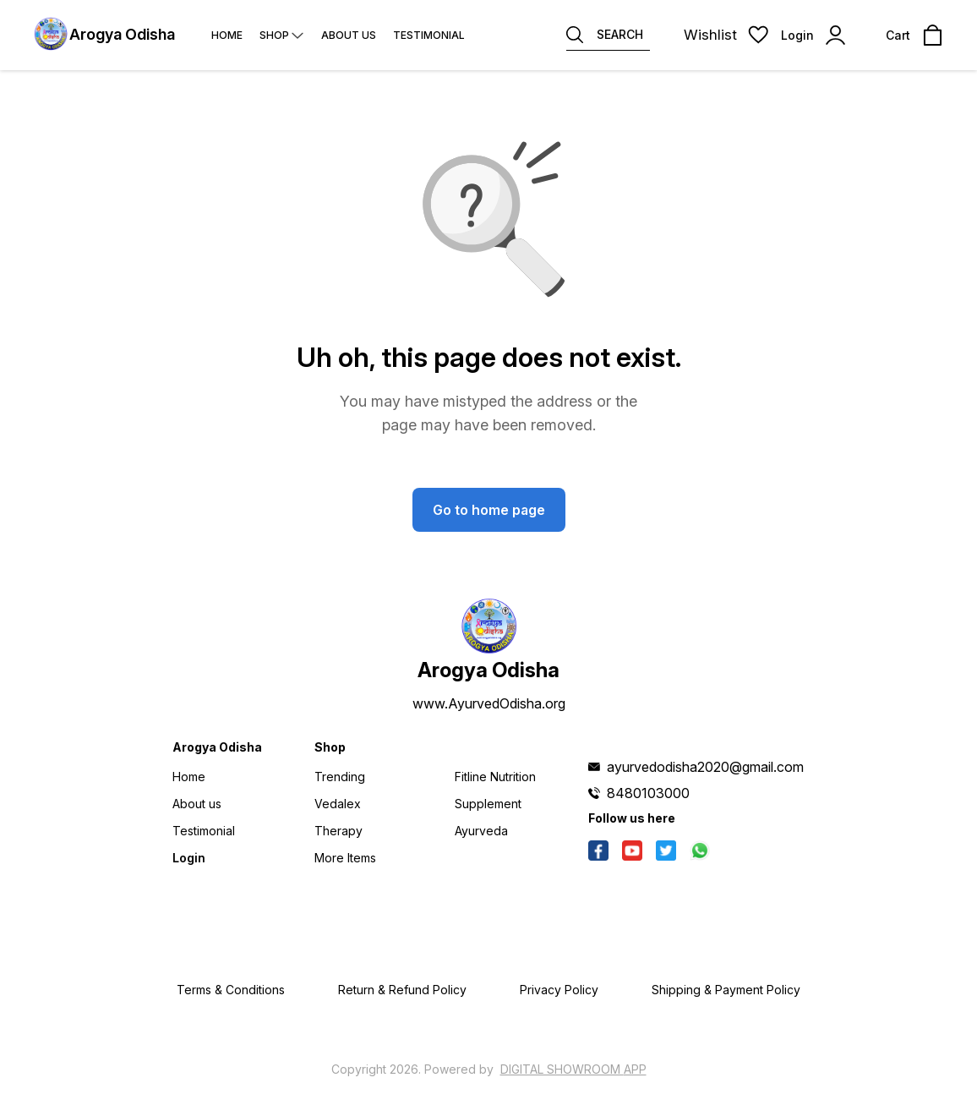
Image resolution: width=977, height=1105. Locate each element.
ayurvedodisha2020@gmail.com (705, 766)
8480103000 (648, 793)
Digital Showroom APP (573, 1069)
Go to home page (489, 509)
